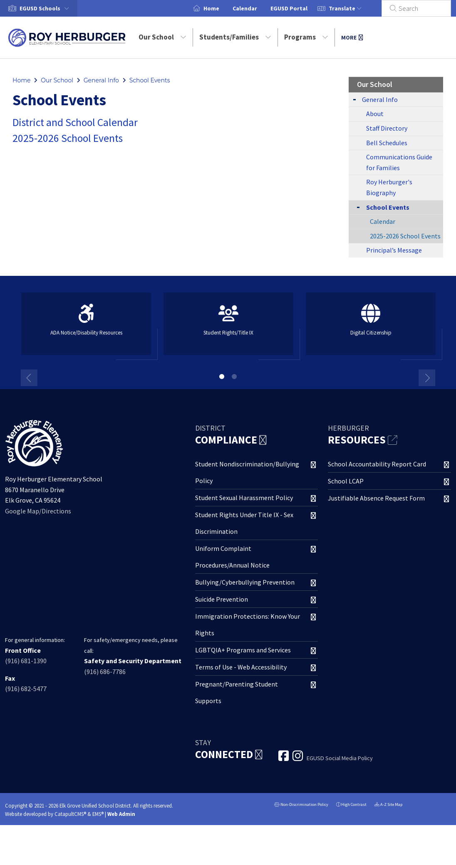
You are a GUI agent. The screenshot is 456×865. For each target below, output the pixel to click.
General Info (101, 80)
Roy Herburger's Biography (389, 187)
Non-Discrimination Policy (301, 805)
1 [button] (222, 376)
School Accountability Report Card (377, 464)
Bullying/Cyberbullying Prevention (245, 582)
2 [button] (234, 376)
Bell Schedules (386, 143)
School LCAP (346, 481)
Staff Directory (386, 128)
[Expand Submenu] (354, 98)
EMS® (98, 813)
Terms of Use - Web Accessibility (241, 667)
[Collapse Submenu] (356, 206)
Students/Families (235, 37)
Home (221, 8)
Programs (306, 37)
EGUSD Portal (298, 8)
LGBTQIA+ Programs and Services (243, 650)
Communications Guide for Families (399, 162)
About (375, 113)
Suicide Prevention (221, 599)
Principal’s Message (394, 250)
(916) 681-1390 (26, 661)
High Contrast (354, 804)
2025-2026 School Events (67, 138)
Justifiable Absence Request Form (376, 498)
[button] (46, 8)
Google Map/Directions (38, 511)
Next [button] (427, 377)
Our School (162, 37)
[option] (86, 327)
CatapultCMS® (70, 813)
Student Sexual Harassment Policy (244, 497)
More (352, 37)
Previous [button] (29, 377)
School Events (149, 80)
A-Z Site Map (388, 805)
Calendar (255, 8)
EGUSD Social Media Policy (340, 758)
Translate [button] (355, 8)
